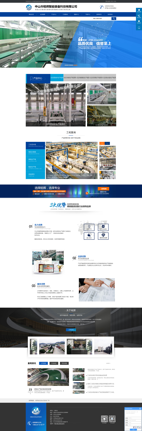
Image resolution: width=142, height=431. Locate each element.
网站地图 (108, 1)
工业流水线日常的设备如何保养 (97, 376)
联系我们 (110, 14)
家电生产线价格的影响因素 (42, 389)
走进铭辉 (42, 14)
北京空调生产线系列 (96, 77)
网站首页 (31, 14)
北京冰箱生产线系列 (70, 77)
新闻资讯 (99, 14)
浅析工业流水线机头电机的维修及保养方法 (100, 385)
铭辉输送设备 (39, 400)
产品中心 (53, 14)
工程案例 (65, 14)
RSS (112, 1)
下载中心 (87, 14)
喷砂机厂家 (46, 400)
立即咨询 (71, 329)
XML (115, 1)
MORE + (108, 363)
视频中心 (76, 14)
